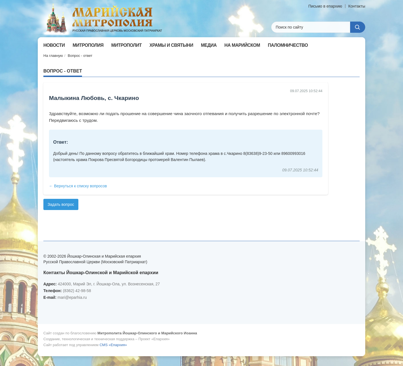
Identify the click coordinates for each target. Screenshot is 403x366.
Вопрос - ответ (80, 55)
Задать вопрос (61, 204)
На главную (53, 55)
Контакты (356, 6)
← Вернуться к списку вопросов (78, 186)
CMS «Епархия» (113, 345)
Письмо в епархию (325, 6)
